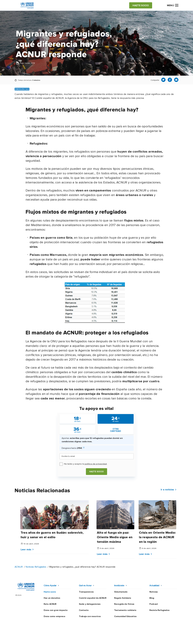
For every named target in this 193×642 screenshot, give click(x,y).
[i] (83, 448)
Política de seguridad (111, 637)
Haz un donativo (52, 598)
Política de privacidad (85, 637)
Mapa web (146, 637)
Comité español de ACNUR (92, 598)
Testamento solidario (125, 610)
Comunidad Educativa (125, 616)
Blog (151, 598)
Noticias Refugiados (36, 566)
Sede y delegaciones (90, 604)
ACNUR (19, 566)
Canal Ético (131, 637)
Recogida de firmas (124, 604)
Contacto (84, 610)
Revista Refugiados (159, 610)
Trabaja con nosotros (90, 616)
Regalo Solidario (122, 598)
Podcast (153, 604)
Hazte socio (96, 471)
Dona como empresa (54, 616)
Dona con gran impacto (56, 610)
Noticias (153, 592)
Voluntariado (120, 592)
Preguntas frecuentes (167, 637)
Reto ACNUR (50, 604)
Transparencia (86, 592)
